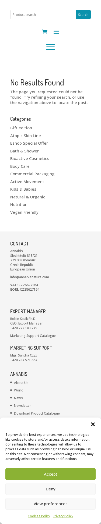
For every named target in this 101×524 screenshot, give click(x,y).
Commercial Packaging (32, 173)
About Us (21, 382)
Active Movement (27, 181)
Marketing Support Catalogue (33, 335)
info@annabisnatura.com (29, 277)
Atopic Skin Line (25, 135)
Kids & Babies (23, 189)
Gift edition (21, 127)
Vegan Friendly (24, 212)
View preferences (51, 503)
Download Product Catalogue (37, 413)
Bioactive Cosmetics (29, 158)
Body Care (20, 166)
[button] (93, 424)
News (18, 398)
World (18, 390)
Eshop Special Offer (29, 143)
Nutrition (18, 204)
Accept (50, 474)
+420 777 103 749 (23, 328)
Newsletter (22, 405)
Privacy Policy (63, 516)
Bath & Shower (24, 151)
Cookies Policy (39, 516)
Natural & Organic (27, 196)
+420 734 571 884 (23, 360)
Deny (50, 488)
